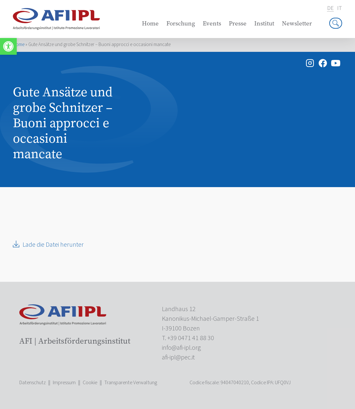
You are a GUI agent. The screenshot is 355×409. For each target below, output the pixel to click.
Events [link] (212, 23)
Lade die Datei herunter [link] (53, 244)
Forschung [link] (180, 23)
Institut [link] (264, 23)
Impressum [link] (64, 382)
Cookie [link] (90, 382)
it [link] (339, 8)
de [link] (330, 8)
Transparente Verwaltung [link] (130, 382)
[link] (8, 46)
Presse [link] (238, 23)
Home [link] (150, 23)
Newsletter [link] (297, 23)
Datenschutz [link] (32, 382)
